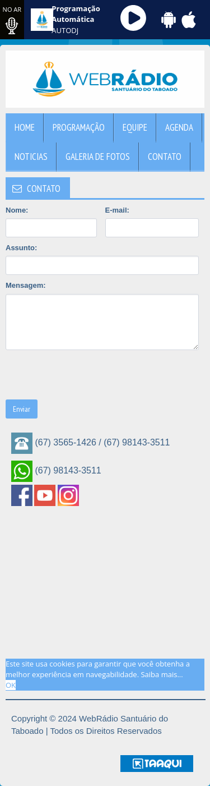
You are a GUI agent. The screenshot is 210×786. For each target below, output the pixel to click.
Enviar (21, 409)
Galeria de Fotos (98, 156)
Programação (79, 127)
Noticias (31, 156)
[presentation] (91, 375)
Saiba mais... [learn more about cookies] (162, 674)
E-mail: (117, 210)
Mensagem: (26, 285)
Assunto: (21, 247)
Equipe (135, 127)
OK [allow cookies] (11, 685)
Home (25, 127)
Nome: (17, 210)
